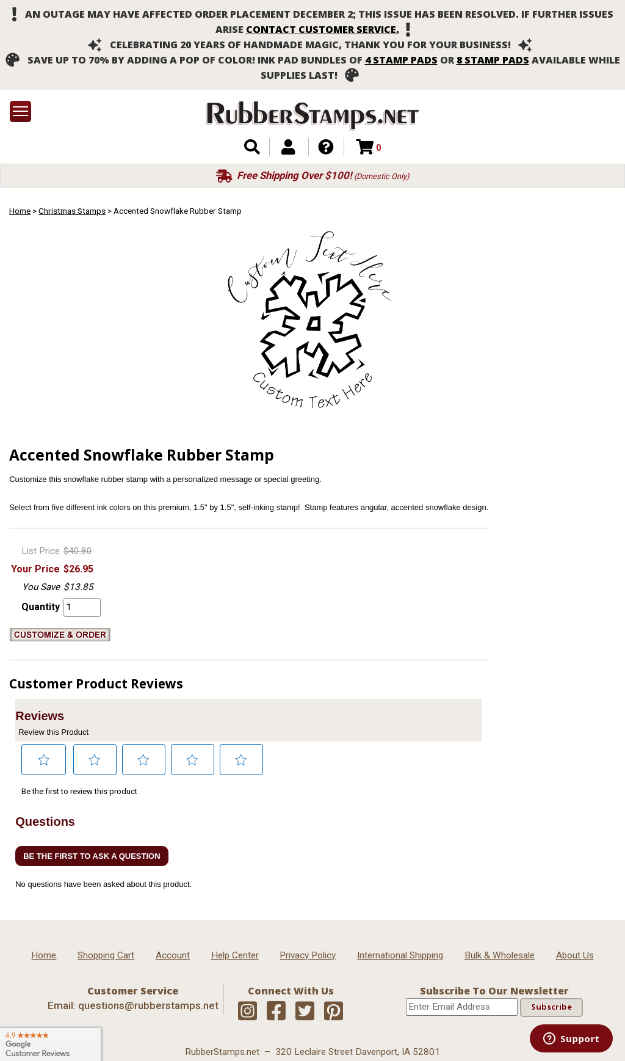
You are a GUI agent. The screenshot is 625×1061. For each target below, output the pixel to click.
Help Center (235, 955)
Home (20, 211)
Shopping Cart (106, 955)
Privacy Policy (308, 955)
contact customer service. (322, 29)
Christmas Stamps (72, 211)
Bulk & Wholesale (499, 955)
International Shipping (400, 955)
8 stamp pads (493, 60)
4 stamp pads (401, 60)
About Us (575, 955)
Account (173, 955)
